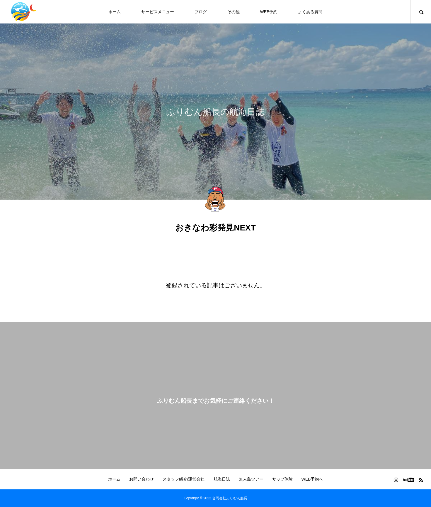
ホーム (114, 11)
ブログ (201, 11)
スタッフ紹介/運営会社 (184, 479)
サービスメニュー (157, 11)
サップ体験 (282, 479)
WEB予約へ (312, 479)
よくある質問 (310, 11)
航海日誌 (222, 479)
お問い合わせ (141, 479)
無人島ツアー (251, 479)
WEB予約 (269, 11)
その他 (233, 11)
